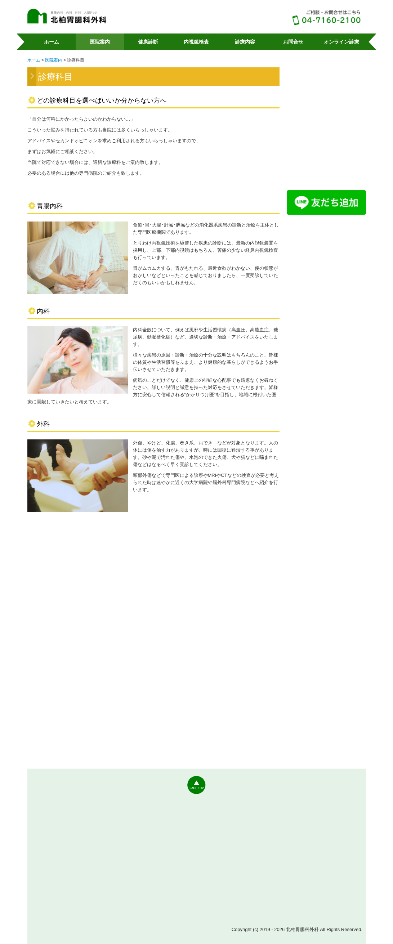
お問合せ (293, 42)
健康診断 (148, 42)
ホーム (51, 42)
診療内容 (245, 42)
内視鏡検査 (196, 42)
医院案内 (100, 42)
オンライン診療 (341, 42)
